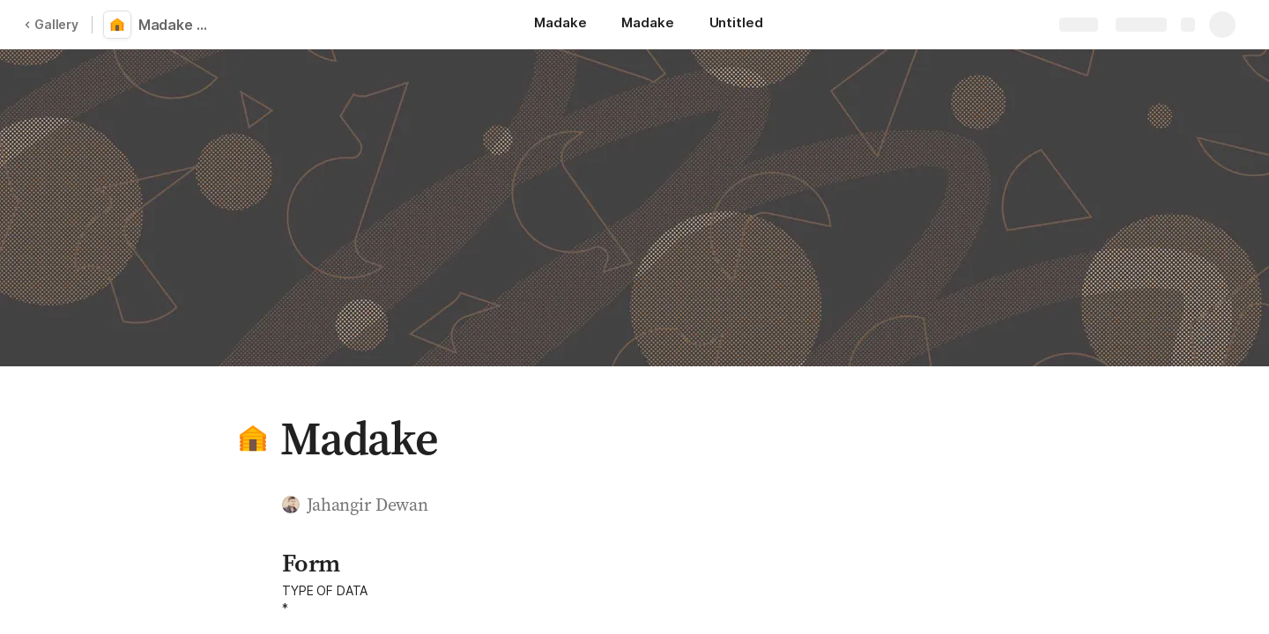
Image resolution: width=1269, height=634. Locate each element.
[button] (253, 438)
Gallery (51, 24)
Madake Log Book (178, 24)
